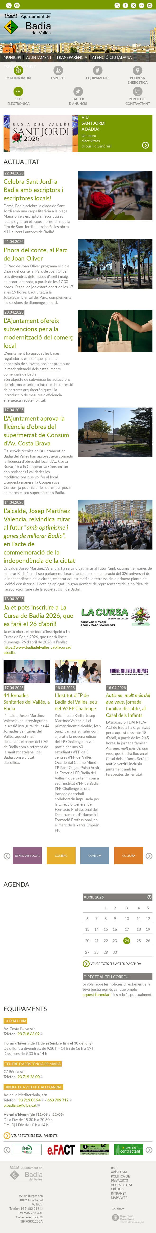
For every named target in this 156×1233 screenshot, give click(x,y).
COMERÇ (61, 856)
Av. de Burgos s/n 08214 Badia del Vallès (31, 1200)
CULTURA (128, 856)
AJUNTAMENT (39, 57)
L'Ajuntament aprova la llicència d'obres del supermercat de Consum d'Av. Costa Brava (36, 430)
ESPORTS (58, 78)
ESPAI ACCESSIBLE (20, 66)
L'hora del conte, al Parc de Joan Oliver (35, 254)
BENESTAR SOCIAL (27, 856)
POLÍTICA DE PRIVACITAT (120, 1178)
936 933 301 (33, 1213)
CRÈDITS (117, 1189)
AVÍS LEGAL (119, 1172)
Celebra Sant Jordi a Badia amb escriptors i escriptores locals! (33, 189)
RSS (113, 1168)
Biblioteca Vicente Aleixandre (33, 1087)
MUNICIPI (12, 57)
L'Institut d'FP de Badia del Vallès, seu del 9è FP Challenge (76, 702)
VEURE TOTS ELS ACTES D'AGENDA (116, 964)
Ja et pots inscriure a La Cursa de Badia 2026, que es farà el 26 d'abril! (38, 615)
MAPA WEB (119, 1198)
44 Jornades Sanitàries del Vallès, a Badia (27, 702)
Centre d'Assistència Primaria (33, 1063)
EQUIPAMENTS (98, 78)
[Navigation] (145, 145)
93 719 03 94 (29, 1100)
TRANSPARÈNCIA (71, 57)
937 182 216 (30, 1208)
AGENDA (16, 884)
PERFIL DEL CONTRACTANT (137, 101)
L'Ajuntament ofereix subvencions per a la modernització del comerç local (38, 332)
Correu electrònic (27, 1217)
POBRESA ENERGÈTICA (138, 80)
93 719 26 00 (29, 1076)
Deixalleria (15, 1020)
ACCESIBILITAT (122, 1185)
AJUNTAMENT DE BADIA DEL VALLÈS (30, 23)
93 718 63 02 (29, 1033)
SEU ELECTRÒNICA (18, 101)
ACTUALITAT (21, 161)
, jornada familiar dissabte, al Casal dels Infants (128, 705)
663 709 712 (58, 1100)
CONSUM (94, 856)
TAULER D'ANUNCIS (78, 101)
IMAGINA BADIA (18, 78)
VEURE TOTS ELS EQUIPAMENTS (34, 1135)
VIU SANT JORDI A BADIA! (94, 123)
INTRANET (118, 1193)
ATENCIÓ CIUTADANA (112, 57)
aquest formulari (96, 994)
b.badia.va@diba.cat (20, 1105)
